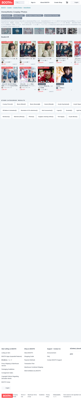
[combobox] (19, 2)
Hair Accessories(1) (47, 110)
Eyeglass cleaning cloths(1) (45, 116)
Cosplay (9, 7)
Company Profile (15, 395)
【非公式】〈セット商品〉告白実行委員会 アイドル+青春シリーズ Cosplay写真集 (28, 84)
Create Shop (58, 2)
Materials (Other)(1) (19, 116)
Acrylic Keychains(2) (63, 104)
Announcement (51, 353)
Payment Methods (29, 360)
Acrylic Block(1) (73, 116)
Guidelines (41, 394)
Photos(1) (31, 116)
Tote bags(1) (61, 116)
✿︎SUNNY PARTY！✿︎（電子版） (27, 59)
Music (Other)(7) (21, 104)
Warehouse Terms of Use (32, 395)
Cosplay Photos (17, 7)
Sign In (33, 2)
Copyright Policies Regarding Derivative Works (10, 377)
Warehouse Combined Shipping (33, 367)
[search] (22, 2)
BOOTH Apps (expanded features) (12, 356)
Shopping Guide (29, 356)
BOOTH (3, 7)
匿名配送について (7, 360)
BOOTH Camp (6, 382)
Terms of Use (23, 395)
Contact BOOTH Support (54, 360)
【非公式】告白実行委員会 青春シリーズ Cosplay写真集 (10, 84)
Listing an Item (6, 353)
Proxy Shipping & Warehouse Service (10, 364)
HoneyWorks (27, 7)
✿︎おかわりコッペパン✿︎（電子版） (9, 59)
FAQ (48, 356)
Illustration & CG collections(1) (29, 110)
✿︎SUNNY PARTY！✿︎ (62, 58)
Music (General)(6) (35, 104)
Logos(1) (59, 110)
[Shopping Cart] (67, 2)
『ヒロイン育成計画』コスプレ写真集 (45, 86)
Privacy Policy (48, 395)
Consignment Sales (7, 373)
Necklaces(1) (6, 116)
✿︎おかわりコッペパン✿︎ (44, 58)
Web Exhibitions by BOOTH (32, 370)
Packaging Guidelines (8, 369)
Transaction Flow (29, 363)
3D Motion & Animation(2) (10, 110)
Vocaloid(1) (69, 110)
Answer (58, 86)
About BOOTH (44, 2)
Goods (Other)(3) (48, 104)
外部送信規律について (57, 395)
